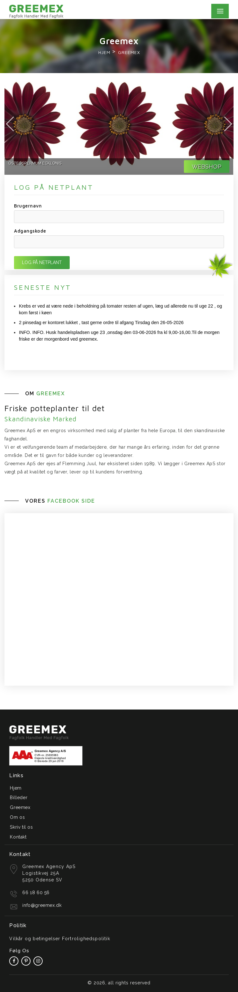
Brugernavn (28, 205)
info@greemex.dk (41, 905)
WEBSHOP (206, 166)
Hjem (104, 52)
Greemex (20, 807)
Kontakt (18, 836)
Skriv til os (21, 827)
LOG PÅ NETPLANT (42, 262)
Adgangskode (30, 231)
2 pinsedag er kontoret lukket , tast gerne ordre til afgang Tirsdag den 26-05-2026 (101, 322)
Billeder (18, 797)
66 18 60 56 (36, 892)
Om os (17, 817)
